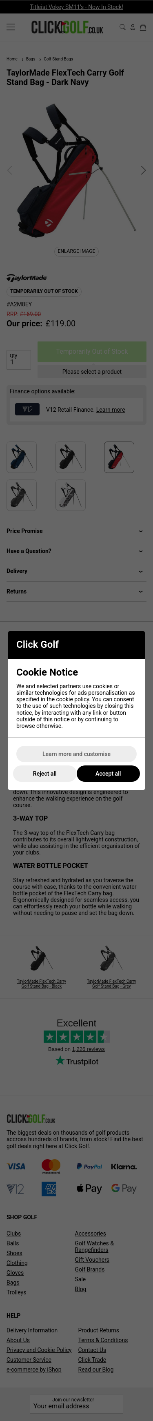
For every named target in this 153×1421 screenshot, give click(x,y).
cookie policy (72, 699)
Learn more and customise (76, 754)
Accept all (108, 773)
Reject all (45, 773)
